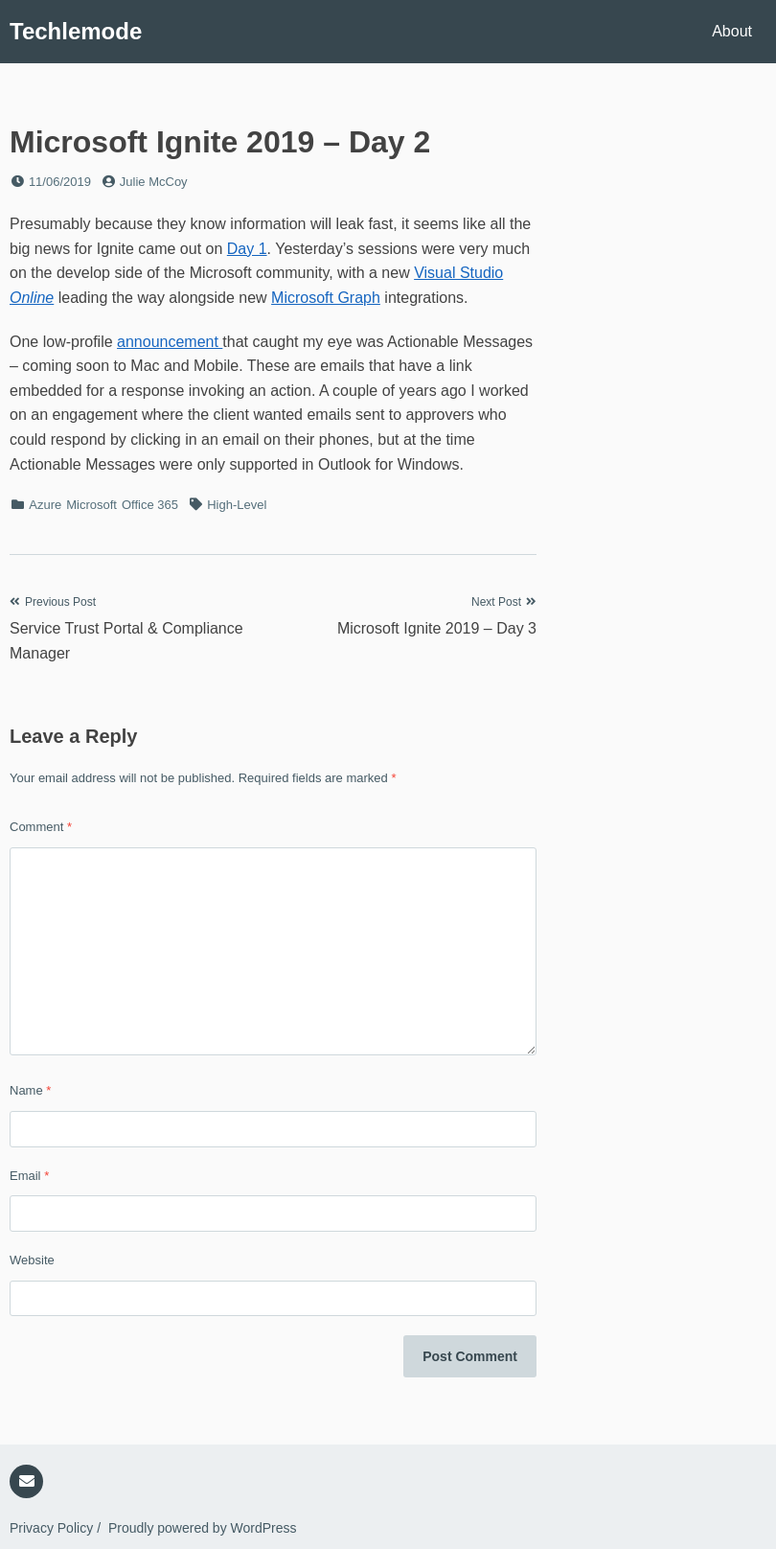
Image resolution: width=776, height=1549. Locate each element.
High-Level (236, 504)
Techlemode (76, 31)
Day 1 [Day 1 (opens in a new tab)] (247, 249)
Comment (41, 827)
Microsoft (91, 504)
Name (30, 1090)
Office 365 (150, 504)
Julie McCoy (154, 181)
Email (29, 1175)
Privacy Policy (51, 1528)
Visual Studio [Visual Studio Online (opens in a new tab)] (458, 273)
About (732, 31)
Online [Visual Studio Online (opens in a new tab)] (32, 297)
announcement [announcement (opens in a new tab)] (169, 342)
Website (32, 1260)
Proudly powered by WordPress (202, 1528)
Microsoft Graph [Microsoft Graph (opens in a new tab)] (325, 297)
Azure (45, 504)
